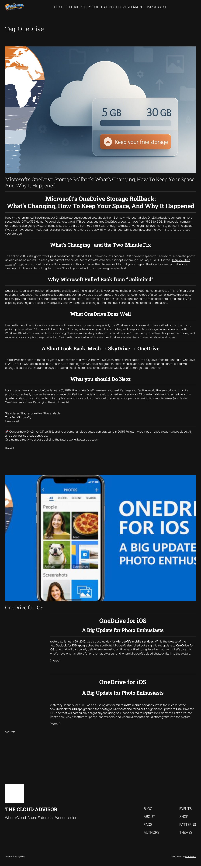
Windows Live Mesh (101, 360)
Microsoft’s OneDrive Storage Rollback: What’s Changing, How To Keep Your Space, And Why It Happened (100, 182)
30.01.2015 (10, 732)
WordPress (190, 856)
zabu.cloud (161, 431)
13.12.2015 (9, 447)
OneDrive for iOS (24, 607)
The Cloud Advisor (31, 809)
